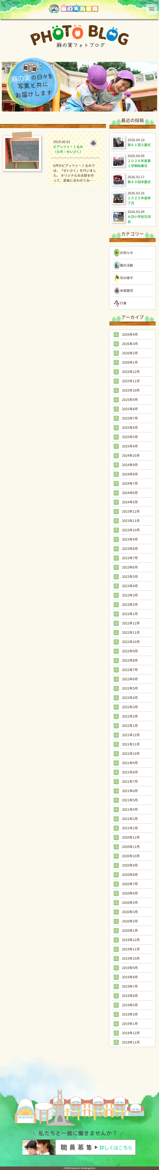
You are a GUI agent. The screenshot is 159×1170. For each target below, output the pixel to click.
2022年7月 (130, 669)
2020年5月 (130, 902)
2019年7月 (130, 986)
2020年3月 (130, 912)
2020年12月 (131, 837)
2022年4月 (130, 697)
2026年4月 (130, 334)
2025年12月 (131, 371)
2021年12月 (131, 735)
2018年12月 (131, 1033)
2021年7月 (130, 781)
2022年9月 (130, 651)
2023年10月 (131, 530)
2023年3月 (130, 595)
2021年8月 (130, 772)
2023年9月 (130, 539)
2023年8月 (130, 548)
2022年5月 (130, 688)
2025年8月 (130, 409)
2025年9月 (130, 399)
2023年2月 (130, 604)
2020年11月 (131, 846)
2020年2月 (130, 921)
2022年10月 (131, 642)
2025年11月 (131, 381)
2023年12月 (131, 511)
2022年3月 (130, 707)
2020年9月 (130, 865)
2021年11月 (131, 744)
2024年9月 (130, 465)
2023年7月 (130, 558)
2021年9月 (130, 763)
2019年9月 (130, 968)
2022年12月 (131, 623)
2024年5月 (130, 502)
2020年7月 (130, 884)
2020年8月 (130, 874)
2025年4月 (130, 446)
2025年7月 (130, 418)
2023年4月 (130, 586)
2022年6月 (130, 679)
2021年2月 (130, 818)
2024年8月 (130, 474)
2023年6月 (130, 567)
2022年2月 (130, 716)
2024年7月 (130, 483)
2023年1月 (130, 614)
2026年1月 (130, 362)
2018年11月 (131, 1042)
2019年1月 (130, 1023)
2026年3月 (130, 344)
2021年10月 (131, 753)
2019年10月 (131, 958)
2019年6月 (130, 995)
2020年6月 (130, 893)
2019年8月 (130, 977)
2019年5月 (130, 1005)
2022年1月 (130, 725)
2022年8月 (130, 660)
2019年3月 (130, 1014)
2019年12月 (131, 940)
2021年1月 (130, 828)
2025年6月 (130, 427)
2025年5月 (130, 437)
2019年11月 (131, 949)
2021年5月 (130, 800)
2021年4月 (130, 809)
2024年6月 (130, 493)
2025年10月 (131, 390)
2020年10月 (131, 856)
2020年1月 (130, 930)
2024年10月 (131, 455)
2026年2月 (130, 353)
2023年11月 (131, 520)
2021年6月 (130, 791)
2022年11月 (131, 632)
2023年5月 (130, 576)
